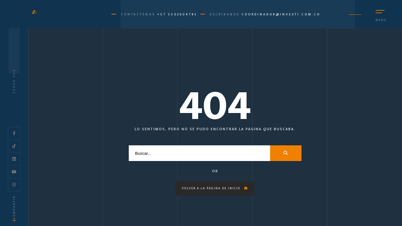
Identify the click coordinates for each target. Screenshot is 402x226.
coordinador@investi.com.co (281, 14)
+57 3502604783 (177, 14)
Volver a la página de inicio (215, 188)
